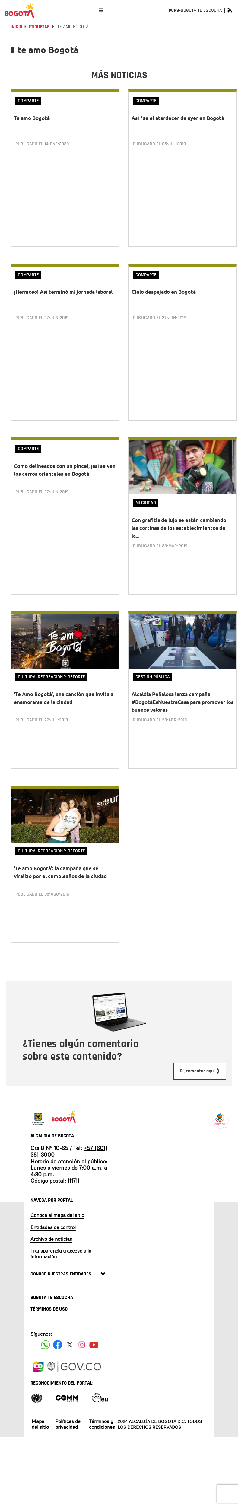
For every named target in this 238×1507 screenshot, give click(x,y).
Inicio (16, 27)
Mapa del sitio (40, 1415)
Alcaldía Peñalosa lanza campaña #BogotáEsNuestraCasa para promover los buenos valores (182, 697)
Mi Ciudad (145, 499)
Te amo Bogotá (32, 118)
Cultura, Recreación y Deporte (51, 672)
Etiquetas (39, 27)
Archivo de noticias (51, 1230)
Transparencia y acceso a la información (60, 1245)
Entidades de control (53, 1218)
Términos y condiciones (102, 1415)
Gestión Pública (152, 672)
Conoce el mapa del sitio (57, 1206)
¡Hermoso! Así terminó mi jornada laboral (63, 290)
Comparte (28, 101)
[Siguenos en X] (69, 1335)
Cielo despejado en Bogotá (164, 290)
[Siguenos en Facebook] (45, 1335)
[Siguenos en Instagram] (81, 1335)
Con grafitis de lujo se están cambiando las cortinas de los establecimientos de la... (179, 525)
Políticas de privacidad (68, 1415)
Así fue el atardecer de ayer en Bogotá (178, 118)
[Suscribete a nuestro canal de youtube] (93, 1335)
